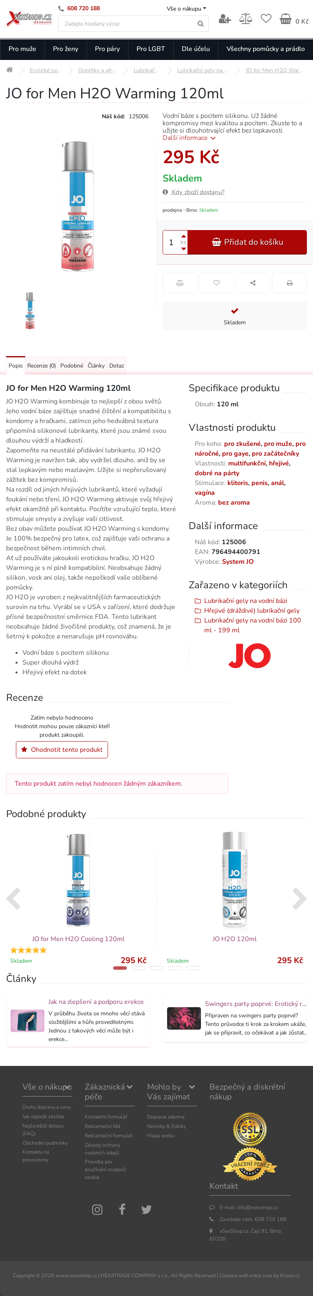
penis (259, 483)
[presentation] (13, 900)
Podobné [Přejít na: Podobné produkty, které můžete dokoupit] (71, 366)
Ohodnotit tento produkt (62, 749)
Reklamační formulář (108, 1135)
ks (183, 242)
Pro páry (107, 48)
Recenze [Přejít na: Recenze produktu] (41, 366)
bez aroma (234, 502)
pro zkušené (242, 443)
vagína (205, 492)
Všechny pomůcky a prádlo (266, 48)
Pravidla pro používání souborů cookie (105, 1169)
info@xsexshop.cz (257, 1207)
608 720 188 (83, 8)
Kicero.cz (290, 1275)
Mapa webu (160, 1135)
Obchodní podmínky (45, 1142)
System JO (238, 561)
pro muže (278, 443)
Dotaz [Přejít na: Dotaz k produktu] (116, 366)
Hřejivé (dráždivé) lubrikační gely (252, 610)
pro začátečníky (275, 453)
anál (277, 483)
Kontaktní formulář (106, 1116)
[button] (120, 968)
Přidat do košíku (247, 242)
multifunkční (247, 463)
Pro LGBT (151, 48)
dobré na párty (217, 473)
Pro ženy (65, 48)
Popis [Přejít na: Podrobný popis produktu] (16, 366)
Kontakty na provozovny (35, 1155)
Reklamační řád (102, 1126)
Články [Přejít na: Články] (96, 366)
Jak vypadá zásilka (43, 1116)
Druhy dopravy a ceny (46, 1106)
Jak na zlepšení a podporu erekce (96, 1001)
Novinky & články (166, 1126)
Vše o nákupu (184, 9)
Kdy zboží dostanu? (194, 192)
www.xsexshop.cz (76, 1275)
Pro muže (22, 48)
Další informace (190, 137)
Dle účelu (196, 48)
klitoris (237, 483)
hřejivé (279, 463)
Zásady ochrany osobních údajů (102, 1148)
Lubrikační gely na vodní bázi (245, 600)
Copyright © (26, 1275)
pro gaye (235, 453)
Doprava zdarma (166, 1116)
